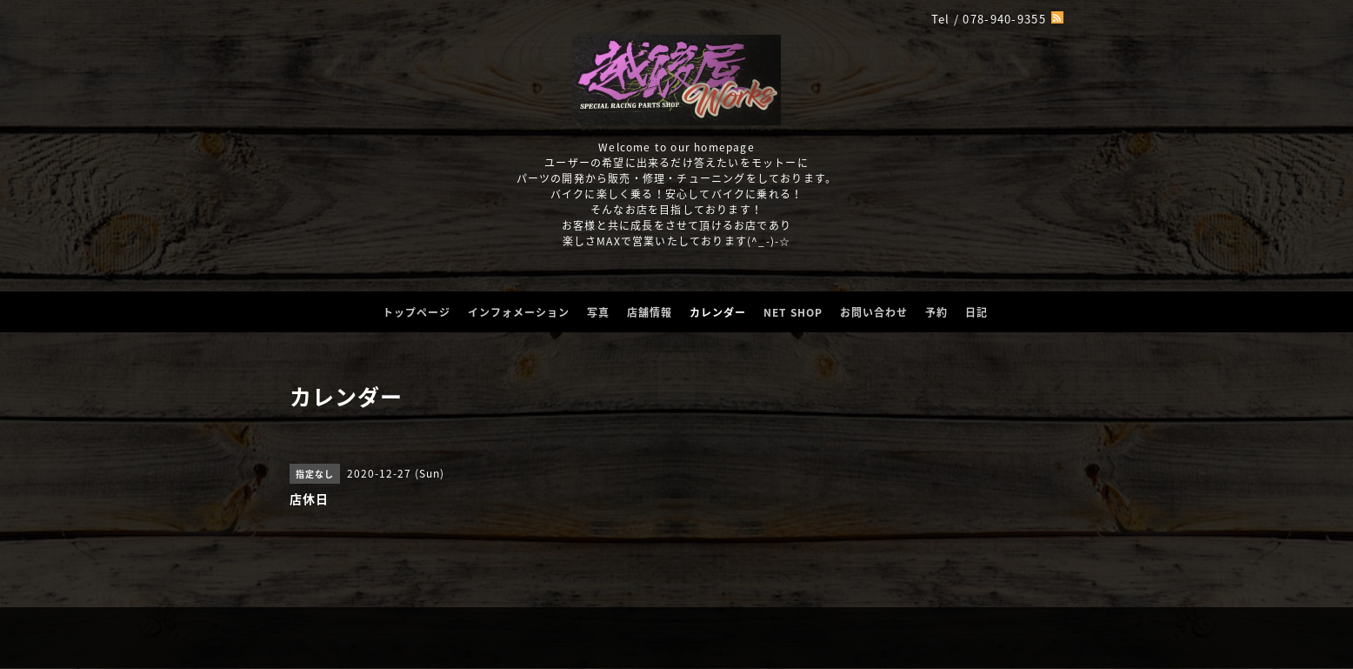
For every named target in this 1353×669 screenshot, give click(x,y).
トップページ (416, 312)
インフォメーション (519, 312)
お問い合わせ (874, 312)
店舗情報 (649, 312)
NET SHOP (793, 312)
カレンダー (718, 312)
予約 (936, 312)
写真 (598, 312)
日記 (976, 312)
